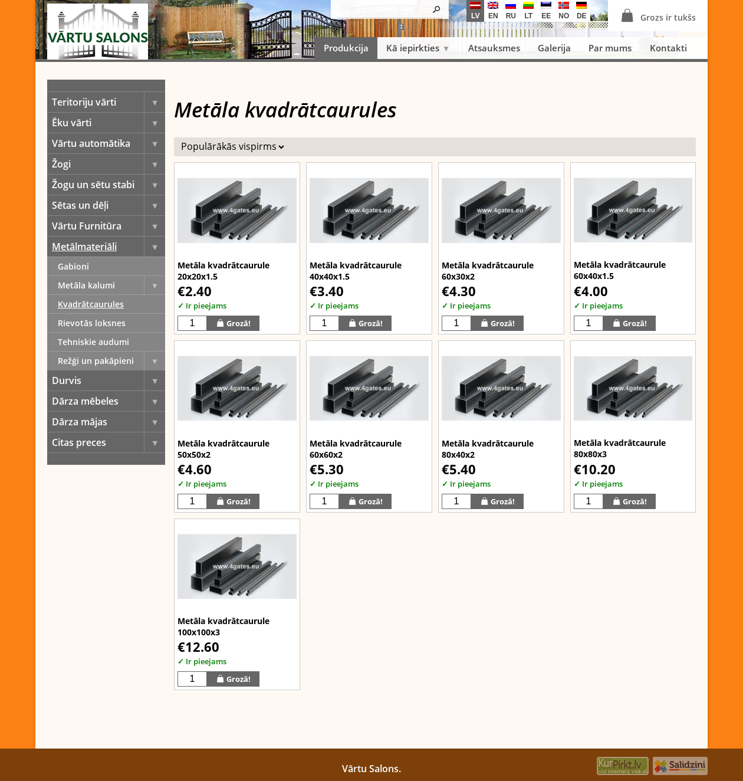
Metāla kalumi (111, 285)
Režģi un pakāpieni (111, 361)
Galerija (554, 48)
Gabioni (73, 266)
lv (475, 11)
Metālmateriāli (108, 247)
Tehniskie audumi (93, 341)
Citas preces (108, 442)
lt (528, 11)
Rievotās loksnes (92, 323)
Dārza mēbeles (108, 401)
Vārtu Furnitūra (108, 226)
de (581, 11)
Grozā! (233, 323)
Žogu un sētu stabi (108, 185)
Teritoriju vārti (108, 102)
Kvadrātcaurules (91, 304)
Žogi (108, 164)
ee (546, 11)
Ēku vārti (108, 123)
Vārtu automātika (108, 143)
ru (510, 11)
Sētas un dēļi (108, 205)
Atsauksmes (494, 48)
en (493, 11)
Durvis (108, 380)
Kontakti (668, 48)
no (563, 11)
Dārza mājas (108, 422)
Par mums (610, 48)
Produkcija (346, 48)
